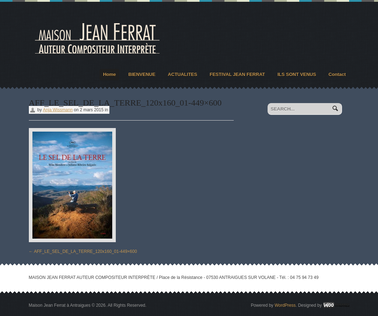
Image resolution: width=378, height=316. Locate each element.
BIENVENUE (141, 74)
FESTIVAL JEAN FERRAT (237, 74)
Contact (337, 74)
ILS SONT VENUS (297, 74)
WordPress (285, 305)
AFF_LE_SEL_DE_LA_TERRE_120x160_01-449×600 (83, 251)
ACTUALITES (182, 74)
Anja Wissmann (58, 109)
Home (109, 74)
